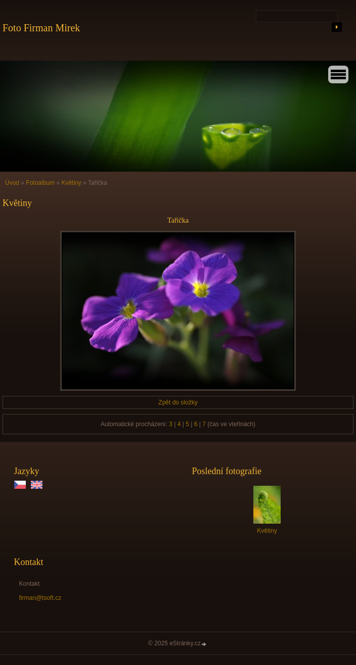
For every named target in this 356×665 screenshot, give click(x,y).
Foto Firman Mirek (41, 27)
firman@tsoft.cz (40, 597)
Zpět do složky (177, 402)
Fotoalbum (40, 182)
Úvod (12, 182)
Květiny (71, 182)
